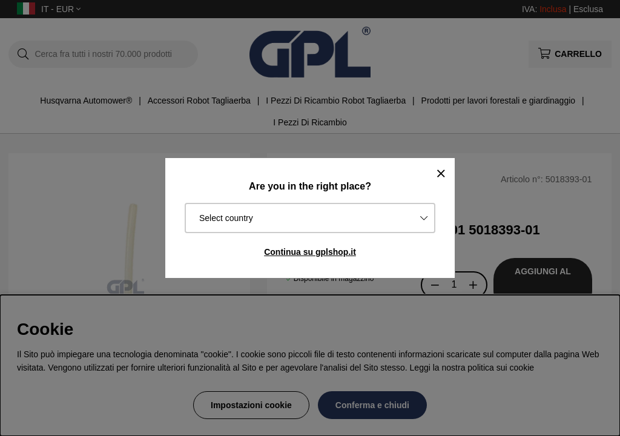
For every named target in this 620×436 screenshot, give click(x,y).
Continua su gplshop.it (310, 252)
